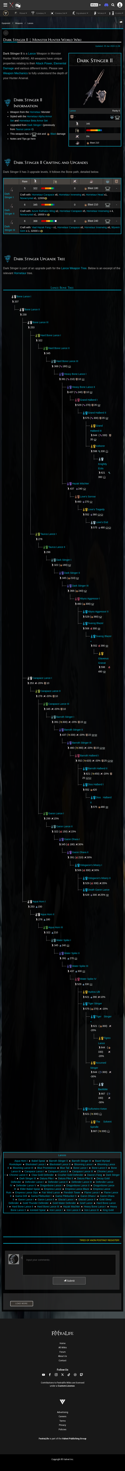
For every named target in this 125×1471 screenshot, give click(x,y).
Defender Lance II (57, 1182)
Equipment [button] (79, 13)
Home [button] (20, 13)
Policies (62, 1429)
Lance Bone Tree (62, 288)
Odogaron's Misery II (99, 878)
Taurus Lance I (48, 534)
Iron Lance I (56, 1210)
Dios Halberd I (93, 784)
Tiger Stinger (92, 1003)
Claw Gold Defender (43, 1174)
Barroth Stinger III (82, 742)
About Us (62, 1356)
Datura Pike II (65, 1178)
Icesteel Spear (38, 1210)
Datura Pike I (47, 1178)
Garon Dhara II (80, 852)
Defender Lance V (26, 1185)
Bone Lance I (24, 296)
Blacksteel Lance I (36, 1164)
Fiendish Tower (72, 1192)
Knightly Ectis (102, 464)
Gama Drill (21, 1196)
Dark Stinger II (72, 572)
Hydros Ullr (91, 991)
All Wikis (62, 1347)
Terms (63, 1421)
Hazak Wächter (80, 483)
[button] (95, 5)
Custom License (66, 1386)
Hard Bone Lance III (67, 361)
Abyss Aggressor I (87, 598)
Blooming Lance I (83, 1164)
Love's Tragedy (93, 509)
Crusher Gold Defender (70, 1174)
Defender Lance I (34, 1182)
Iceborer (97, 446)
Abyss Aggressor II (95, 611)
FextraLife (44, 1438)
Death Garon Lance (96, 889)
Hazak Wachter (71, 1206)
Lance (73, 111)
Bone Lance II (32, 309)
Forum (63, 1352)
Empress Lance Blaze (77, 1189)
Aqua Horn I (39, 901)
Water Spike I (63, 940)
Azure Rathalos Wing (43, 211)
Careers (62, 1416)
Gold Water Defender (64, 1203)
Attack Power (44, 63)
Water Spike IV (85, 978)
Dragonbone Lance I (51, 1185)
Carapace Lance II (50, 690)
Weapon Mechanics (15, 73)
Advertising (62, 1412)
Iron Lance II (73, 1210)
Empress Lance (52, 1189)
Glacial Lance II (86, 1199)
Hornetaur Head (95, 194)
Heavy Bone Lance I (75, 374)
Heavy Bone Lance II (83, 386)
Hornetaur (35, 112)
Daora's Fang (94, 1174)
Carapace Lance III (58, 703)
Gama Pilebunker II (66, 1196)
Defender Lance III (81, 1182)
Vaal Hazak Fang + (42, 227)
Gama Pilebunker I (41, 1196)
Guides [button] (116, 13)
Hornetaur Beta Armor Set (33, 120)
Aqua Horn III (55, 927)
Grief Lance (86, 1203)
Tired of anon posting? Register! (99, 1240)
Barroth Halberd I (86, 755)
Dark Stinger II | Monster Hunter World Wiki (42, 39)
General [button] (38, 13)
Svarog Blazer (93, 623)
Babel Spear (38, 1160)
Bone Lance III (40, 322)
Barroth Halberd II (95, 768)
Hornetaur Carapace (43, 194)
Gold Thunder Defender (36, 1203)
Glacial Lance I (66, 1199)
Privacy (62, 1425)
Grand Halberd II (94, 412)
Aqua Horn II (47, 914)
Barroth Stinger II (73, 729)
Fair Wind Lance (51, 1192)
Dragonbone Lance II (77, 1185)
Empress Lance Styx (26, 1192)
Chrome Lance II (18, 1174)
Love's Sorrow (88, 496)
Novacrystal (26, 198)
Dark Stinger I (34, 125)
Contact (62, 1360)
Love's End (99, 522)
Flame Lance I (92, 1192)
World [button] (99, 13)
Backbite (103, 1089)
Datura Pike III (85, 1178)
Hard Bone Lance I (50, 335)
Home (62, 1343)
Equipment (6, 23)
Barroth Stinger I (65, 716)
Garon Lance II (64, 826)
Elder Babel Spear (30, 1189)
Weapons (19, 23)
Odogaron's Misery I (88, 865)
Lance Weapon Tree (73, 268)
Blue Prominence (46, 1167)
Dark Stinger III (80, 585)
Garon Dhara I (72, 839)
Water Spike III (80, 966)
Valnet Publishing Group (74, 1438)
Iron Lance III (91, 1210)
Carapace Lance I (42, 678)
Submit (69, 1280)
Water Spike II (72, 953)
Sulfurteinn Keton (94, 1108)
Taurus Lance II (24, 129)
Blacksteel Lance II (60, 1164)
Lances (30, 23)
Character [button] (58, 13)
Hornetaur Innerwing (70, 194)
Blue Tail (64, 1167)
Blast (53, 133)
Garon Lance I (56, 813)
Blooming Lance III (23, 1167)
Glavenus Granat (103, 658)
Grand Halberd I (86, 399)
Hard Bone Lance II (59, 348)
